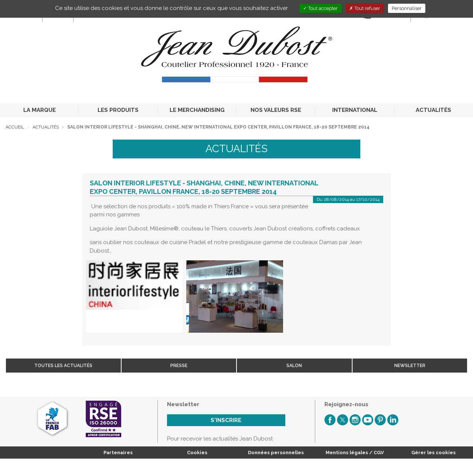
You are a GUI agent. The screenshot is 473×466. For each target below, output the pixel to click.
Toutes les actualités (63, 365)
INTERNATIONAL (354, 110)
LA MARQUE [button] (39, 110)
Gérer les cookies (433, 452)
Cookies (197, 452)
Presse (178, 365)
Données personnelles (276, 452)
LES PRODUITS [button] (118, 110)
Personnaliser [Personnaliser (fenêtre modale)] (407, 8)
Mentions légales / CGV (355, 452)
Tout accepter (320, 8)
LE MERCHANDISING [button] (197, 110)
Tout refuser (364, 8)
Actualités (46, 127)
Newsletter (409, 365)
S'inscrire (226, 420)
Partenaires (118, 452)
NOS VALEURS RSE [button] (276, 110)
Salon (294, 365)
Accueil (15, 127)
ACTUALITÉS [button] (433, 110)
